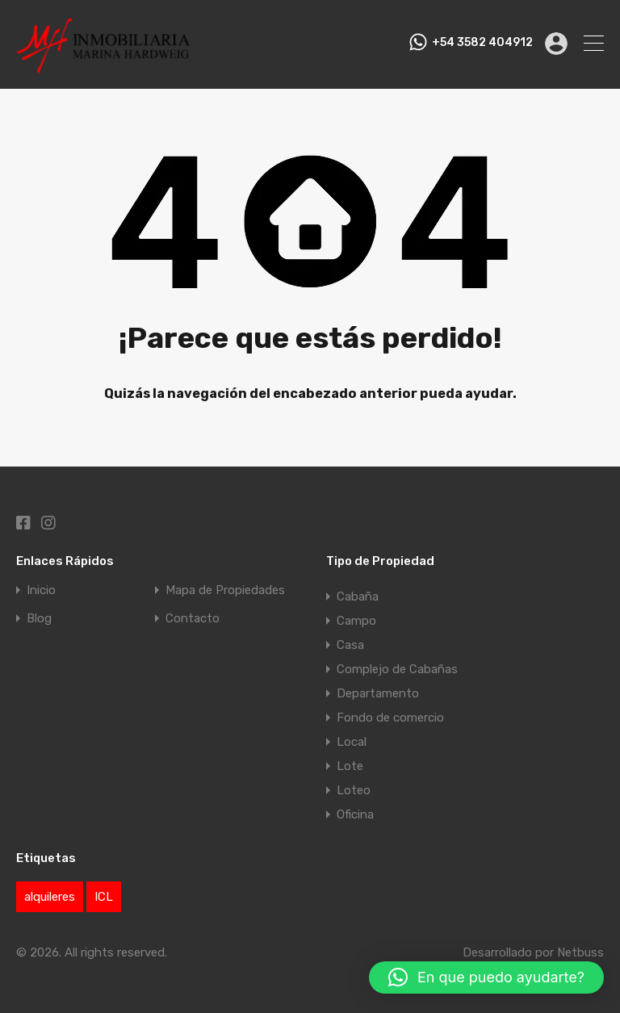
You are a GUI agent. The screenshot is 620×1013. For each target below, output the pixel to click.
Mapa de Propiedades (225, 590)
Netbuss (580, 952)
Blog (39, 619)
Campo (356, 620)
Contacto (192, 619)
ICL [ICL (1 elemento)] (103, 897)
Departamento (378, 693)
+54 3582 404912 (482, 42)
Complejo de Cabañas (397, 669)
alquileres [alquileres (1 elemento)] (49, 897)
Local (352, 742)
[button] (486, 977)
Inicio (41, 590)
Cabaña (358, 596)
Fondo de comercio (390, 717)
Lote (350, 766)
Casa (350, 645)
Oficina (355, 814)
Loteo (354, 790)
